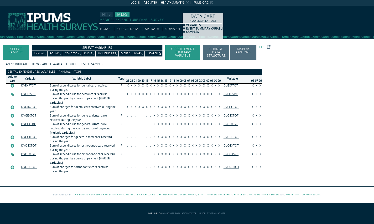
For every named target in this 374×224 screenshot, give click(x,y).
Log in (135, 3)
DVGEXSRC (28, 124)
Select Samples (16, 51)
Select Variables (97, 48)
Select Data (127, 29)
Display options (243, 51)
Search (153, 53)
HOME (105, 29)
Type (121, 79)
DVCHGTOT (29, 107)
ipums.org (201, 3)
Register (150, 3)
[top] (77, 72)
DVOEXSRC (28, 154)
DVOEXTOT (28, 146)
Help (262, 47)
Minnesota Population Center (179, 213)
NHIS (106, 14)
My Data (152, 29)
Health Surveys (173, 3)
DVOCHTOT (29, 167)
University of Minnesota (303, 194)
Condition (72, 53)
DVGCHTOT (29, 137)
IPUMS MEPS (10, 8)
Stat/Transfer (207, 194)
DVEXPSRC (28, 94)
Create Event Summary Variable (182, 52)
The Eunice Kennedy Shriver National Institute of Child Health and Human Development (134, 194)
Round (54, 53)
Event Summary (131, 53)
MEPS (122, 14)
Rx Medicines (107, 53)
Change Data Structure (216, 52)
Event (88, 53)
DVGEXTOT (28, 115)
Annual (39, 53)
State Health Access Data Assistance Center (248, 194)
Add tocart (12, 79)
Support (172, 29)
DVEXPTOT (28, 85)
